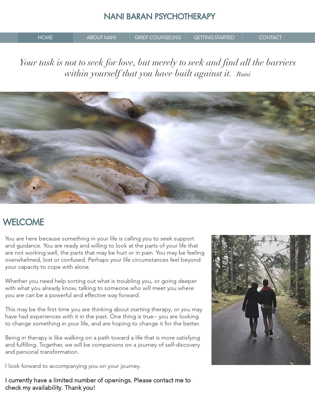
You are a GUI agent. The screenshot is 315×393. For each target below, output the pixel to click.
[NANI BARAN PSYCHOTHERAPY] (160, 16)
